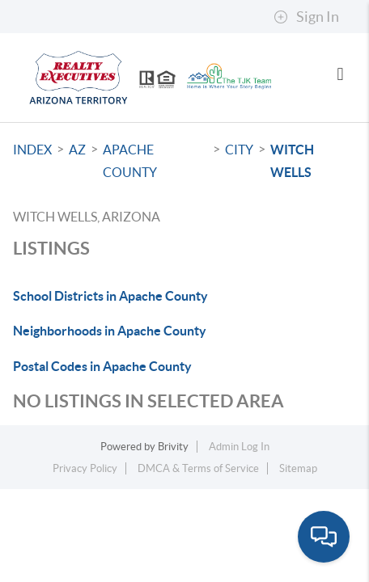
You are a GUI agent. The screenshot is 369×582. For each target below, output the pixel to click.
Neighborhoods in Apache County (109, 330)
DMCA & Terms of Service (198, 468)
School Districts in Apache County (110, 296)
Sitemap (298, 468)
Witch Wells (292, 160)
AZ (77, 149)
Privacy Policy (85, 468)
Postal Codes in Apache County (102, 366)
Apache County (130, 160)
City (239, 149)
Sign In (306, 17)
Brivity (173, 447)
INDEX (32, 149)
